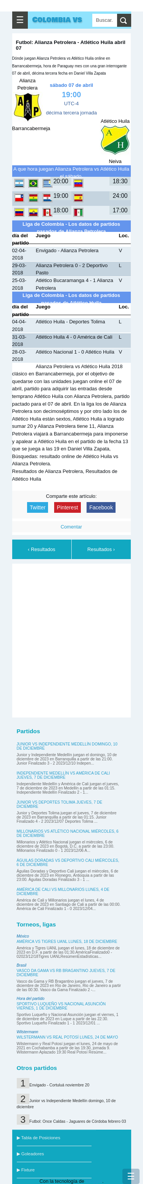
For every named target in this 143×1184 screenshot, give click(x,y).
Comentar (71, 527)
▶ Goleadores (30, 1153)
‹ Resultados (41, 549)
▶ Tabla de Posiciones (38, 1137)
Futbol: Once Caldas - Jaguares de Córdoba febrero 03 (77, 1121)
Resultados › (101, 549)
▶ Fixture (26, 1170)
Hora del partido (31, 998)
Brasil (22, 965)
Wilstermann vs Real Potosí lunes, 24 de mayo (67, 1037)
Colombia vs (57, 20)
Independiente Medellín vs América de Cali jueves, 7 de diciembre (63, 775)
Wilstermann (28, 1032)
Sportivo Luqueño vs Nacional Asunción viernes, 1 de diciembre (61, 1006)
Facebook (101, 507)
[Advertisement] (71, 639)
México (23, 936)
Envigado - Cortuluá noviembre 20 (59, 1085)
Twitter (37, 507)
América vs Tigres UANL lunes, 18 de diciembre (67, 941)
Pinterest (67, 507)
